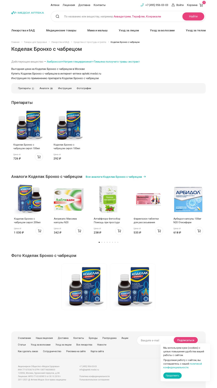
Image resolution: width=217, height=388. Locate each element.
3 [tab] (104, 242)
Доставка (84, 5)
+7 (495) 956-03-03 (156, 5)
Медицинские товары (61, 30)
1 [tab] (99, 242)
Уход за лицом (129, 30)
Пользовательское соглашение (94, 380)
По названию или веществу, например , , (112, 16)
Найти (193, 16)
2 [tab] (101, 242)
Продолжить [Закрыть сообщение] (172, 375)
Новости (101, 344)
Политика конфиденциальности (94, 376)
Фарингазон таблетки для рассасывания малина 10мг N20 (146, 222)
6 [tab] (112, 242)
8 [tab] (117, 242)
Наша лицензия (44, 338)
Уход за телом (196, 30)
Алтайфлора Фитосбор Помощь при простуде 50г (107, 222)
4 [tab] (107, 242)
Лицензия (69, 5)
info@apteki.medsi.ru (89, 370)
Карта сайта (97, 351)
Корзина (196, 5)
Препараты (26, 88)
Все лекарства (84, 344)
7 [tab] (115, 242)
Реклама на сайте (76, 351)
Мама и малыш (97, 30)
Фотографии (84, 88)
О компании (24, 338)
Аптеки (55, 5)
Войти (180, 5)
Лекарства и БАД (23, 30)
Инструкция (65, 88)
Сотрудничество (52, 351)
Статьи (22, 344)
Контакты (100, 5)
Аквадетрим (122, 16)
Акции (124, 338)
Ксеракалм (153, 16)
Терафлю (138, 16)
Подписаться (185, 340)
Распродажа (109, 338)
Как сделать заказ (28, 351)
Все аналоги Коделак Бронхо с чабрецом (114, 176)
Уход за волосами (162, 30)
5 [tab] (109, 242)
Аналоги (46, 88)
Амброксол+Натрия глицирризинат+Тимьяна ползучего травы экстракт (93, 61)
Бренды (93, 338)
